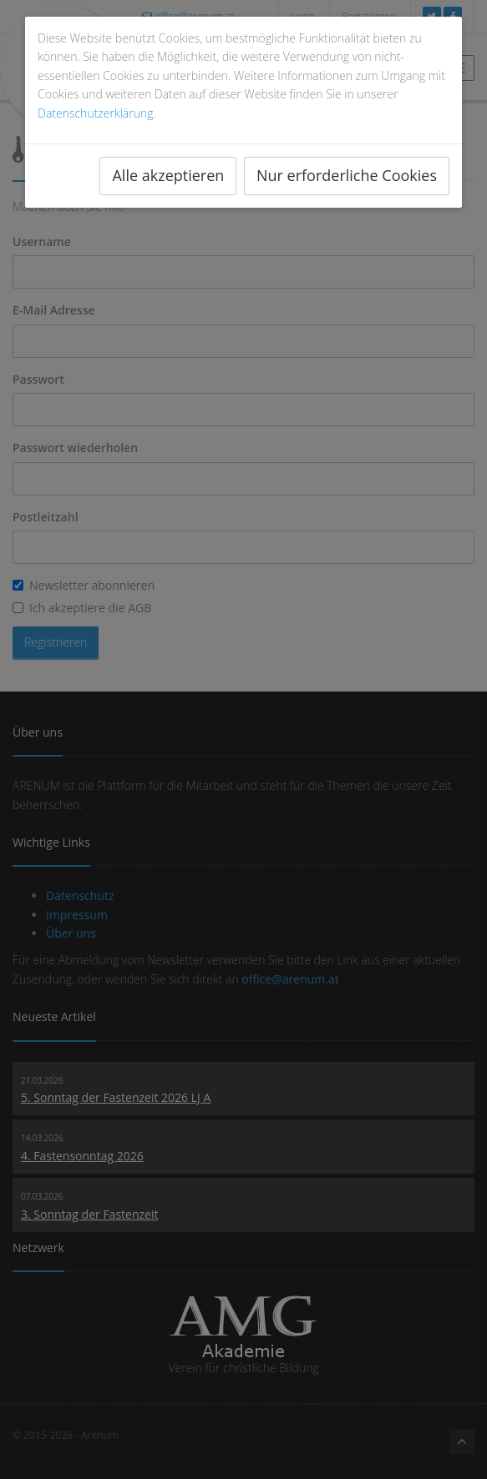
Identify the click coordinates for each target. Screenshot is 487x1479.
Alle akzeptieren (168, 175)
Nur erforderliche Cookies (346, 175)
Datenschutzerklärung (96, 113)
